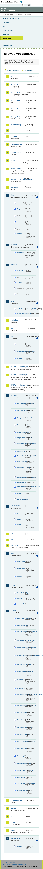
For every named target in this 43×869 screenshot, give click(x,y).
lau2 (13, 540)
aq (12, 76)
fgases (14, 245)
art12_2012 (15, 84)
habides (14, 320)
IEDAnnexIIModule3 (18, 375)
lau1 (13, 534)
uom (13, 822)
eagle (19, 519)
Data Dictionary (19, 14)
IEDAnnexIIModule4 (18, 385)
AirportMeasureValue (21, 618)
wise (13, 830)
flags (19, 209)
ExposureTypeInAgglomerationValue (21, 656)
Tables (5, 26)
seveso (14, 808)
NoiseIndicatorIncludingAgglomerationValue (21, 694)
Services (6, 42)
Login (25, 5)
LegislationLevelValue (21, 438)
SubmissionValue (21, 790)
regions (19, 598)
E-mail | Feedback (9, 862)
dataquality (16, 152)
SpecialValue (21, 482)
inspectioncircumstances (21, 351)
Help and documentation (11, 18)
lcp (12, 553)
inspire (14, 395)
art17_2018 (15, 117)
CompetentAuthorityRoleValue (21, 631)
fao (12, 195)
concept (20, 270)
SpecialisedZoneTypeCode (21, 477)
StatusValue (21, 777)
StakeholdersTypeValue (21, 770)
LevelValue (21, 688)
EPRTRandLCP (17, 169)
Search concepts (28, 70)
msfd (13, 585)
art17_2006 (15, 100)
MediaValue (21, 451)
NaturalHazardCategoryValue (21, 456)
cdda (13, 130)
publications (16, 800)
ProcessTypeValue (21, 461)
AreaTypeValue (21, 625)
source (19, 282)
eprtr (13, 160)
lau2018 (14, 545)
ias (12, 328)
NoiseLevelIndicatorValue (21, 720)
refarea (19, 222)
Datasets (6, 22)
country (20, 846)
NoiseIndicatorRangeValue (21, 705)
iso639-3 (20, 680)
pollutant (20, 358)
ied (12, 336)
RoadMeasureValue (21, 763)
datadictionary (17, 144)
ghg (12, 301)
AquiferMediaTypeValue (21, 403)
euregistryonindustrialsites (18, 179)
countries (20, 252)
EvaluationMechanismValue (21, 647)
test (12, 816)
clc (18, 514)
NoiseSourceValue (21, 734)
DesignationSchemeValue (21, 418)
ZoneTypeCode (21, 499)
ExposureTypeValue (21, 664)
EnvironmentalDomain (21, 425)
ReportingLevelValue (21, 756)
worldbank (15, 838)
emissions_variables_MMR (21, 309)
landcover (15, 506)
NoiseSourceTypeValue (21, 727)
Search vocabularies (13, 70)
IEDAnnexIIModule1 (18, 367)
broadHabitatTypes (21, 593)
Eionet (11, 14)
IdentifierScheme (21, 432)
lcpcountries (21, 561)
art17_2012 (15, 109)
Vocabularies (7, 38)
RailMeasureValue (21, 749)
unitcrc (19, 234)
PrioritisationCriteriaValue (21, 741)
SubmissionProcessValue (21, 783)
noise (13, 611)
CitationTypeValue (21, 410)
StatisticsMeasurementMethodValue (21, 487)
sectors (19, 577)
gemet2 (14, 265)
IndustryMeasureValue (21, 671)
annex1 (19, 344)
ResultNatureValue (21, 467)
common (15, 136)
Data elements (8, 30)
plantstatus (21, 568)
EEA (12, 2)
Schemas (6, 34)
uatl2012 (20, 524)
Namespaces (7, 46)
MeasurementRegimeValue (21, 443)
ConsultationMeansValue (21, 640)
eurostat (14, 187)
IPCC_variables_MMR (21, 313)
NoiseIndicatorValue (21, 713)
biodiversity (16, 125)
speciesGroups (21, 604)
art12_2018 (15, 92)
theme (19, 493)
